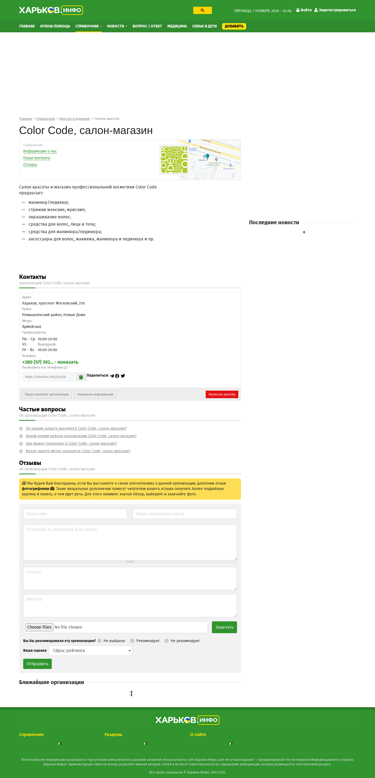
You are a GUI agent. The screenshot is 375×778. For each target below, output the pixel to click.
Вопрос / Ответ (147, 26)
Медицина (177, 26)
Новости (116, 26)
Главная (27, 26)
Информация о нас (40, 151)
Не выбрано (111, 640)
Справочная (87, 26)
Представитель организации (47, 394)
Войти (304, 10)
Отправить (37, 664)
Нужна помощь (55, 26)
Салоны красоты (106, 118)
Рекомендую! (144, 640)
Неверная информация (95, 394)
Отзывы (30, 165)
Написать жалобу (222, 394)
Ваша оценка (35, 651)
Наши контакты (36, 158)
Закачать (224, 627)
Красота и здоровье (74, 118)
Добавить (234, 26)
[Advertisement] (187, 74)
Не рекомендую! (181, 640)
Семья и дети (204, 26)
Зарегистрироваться (335, 10)
